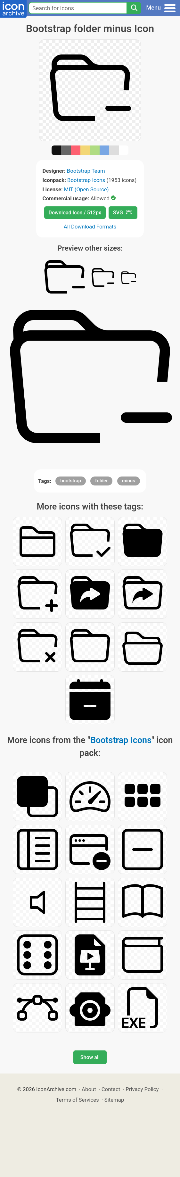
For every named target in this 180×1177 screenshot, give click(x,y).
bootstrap (70, 481)
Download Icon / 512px (75, 213)
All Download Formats (90, 226)
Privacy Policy (142, 1089)
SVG (122, 213)
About (89, 1089)
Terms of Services (77, 1100)
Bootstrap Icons (86, 180)
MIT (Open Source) (86, 189)
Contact (111, 1089)
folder (101, 481)
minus (128, 481)
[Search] (134, 8)
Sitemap (114, 1100)
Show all (90, 1057)
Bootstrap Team (86, 171)
